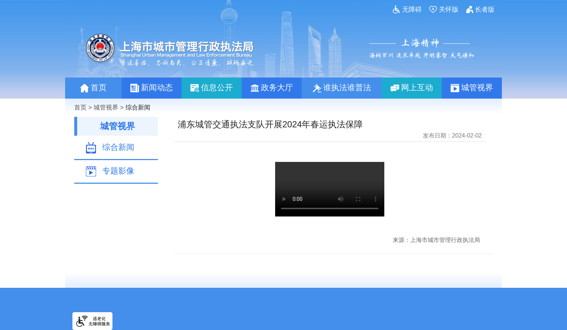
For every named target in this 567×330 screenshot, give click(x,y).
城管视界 (106, 107)
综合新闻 (138, 107)
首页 (80, 107)
